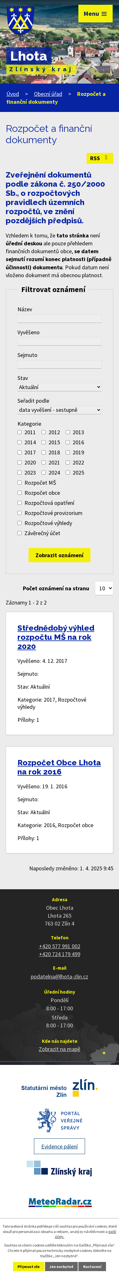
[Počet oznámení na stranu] (104, 588)
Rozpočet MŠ (40, 482)
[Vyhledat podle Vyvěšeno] (59, 341)
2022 (78, 462)
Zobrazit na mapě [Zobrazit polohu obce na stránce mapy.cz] (59, 1049)
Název (24, 309)
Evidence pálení (59, 1146)
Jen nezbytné (61, 1266)
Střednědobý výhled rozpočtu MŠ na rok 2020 (55, 637)
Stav (22, 378)
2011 (30, 432)
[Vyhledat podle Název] (59, 318)
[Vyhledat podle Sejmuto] (59, 364)
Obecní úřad (48, 93)
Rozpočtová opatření (49, 502)
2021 (54, 462)
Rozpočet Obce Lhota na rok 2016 (59, 767)
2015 (54, 442)
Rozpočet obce (42, 492)
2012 (54, 432)
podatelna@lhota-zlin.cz (59, 976)
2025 (78, 472)
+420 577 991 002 (59, 946)
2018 (54, 452)
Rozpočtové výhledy (48, 523)
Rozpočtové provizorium (53, 513)
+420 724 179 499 (59, 954)
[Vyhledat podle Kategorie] (19, 432)
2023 (30, 472)
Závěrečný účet (42, 533)
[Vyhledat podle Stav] (59, 387)
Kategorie (29, 423)
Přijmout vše (28, 1266)
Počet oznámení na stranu (56, 588)
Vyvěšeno (28, 332)
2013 (78, 432)
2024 (54, 472)
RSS (100, 158)
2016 (78, 442)
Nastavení (92, 1266)
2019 (78, 452)
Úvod (12, 93)
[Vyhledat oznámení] (59, 555)
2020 (30, 462)
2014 (30, 442)
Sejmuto (27, 355)
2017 (30, 452)
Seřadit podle (33, 400)
